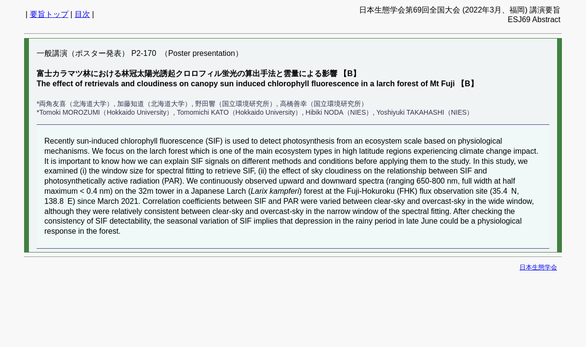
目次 (82, 14)
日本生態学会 (538, 267)
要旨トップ (49, 14)
